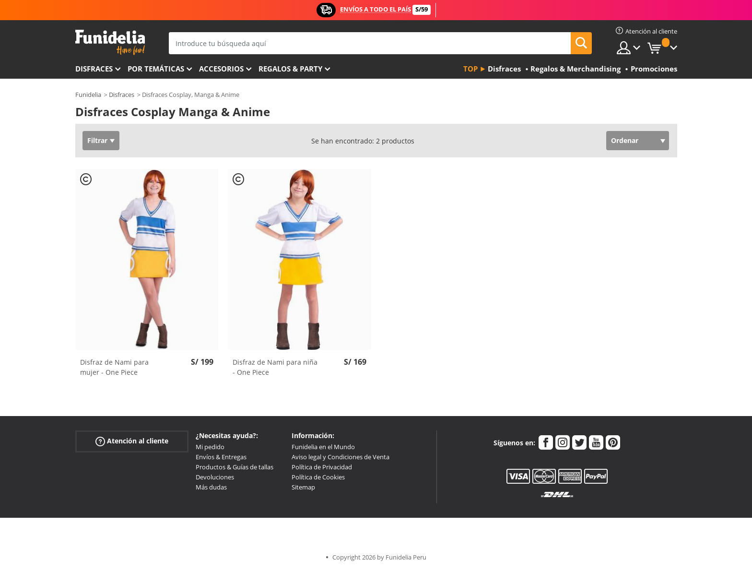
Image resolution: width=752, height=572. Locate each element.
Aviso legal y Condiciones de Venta (340, 457)
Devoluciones (215, 477)
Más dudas (211, 487)
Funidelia (88, 94)
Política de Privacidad (322, 467)
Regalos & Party (290, 68)
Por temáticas (156, 68)
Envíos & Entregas (221, 457)
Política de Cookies (318, 477)
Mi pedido (210, 446)
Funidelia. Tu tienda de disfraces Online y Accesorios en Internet (110, 42)
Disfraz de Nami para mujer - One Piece (114, 367)
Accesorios (221, 68)
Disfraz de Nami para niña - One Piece (275, 367)
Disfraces (94, 68)
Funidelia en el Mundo (323, 446)
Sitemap (303, 487)
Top (470, 68)
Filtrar (97, 140)
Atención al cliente (131, 441)
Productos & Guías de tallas (234, 467)
